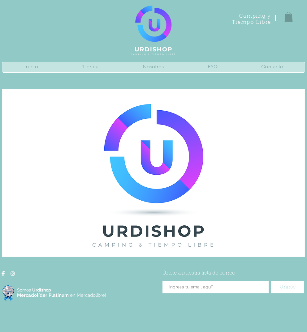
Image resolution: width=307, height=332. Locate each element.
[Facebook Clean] (3, 273)
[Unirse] (287, 287)
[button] (288, 17)
